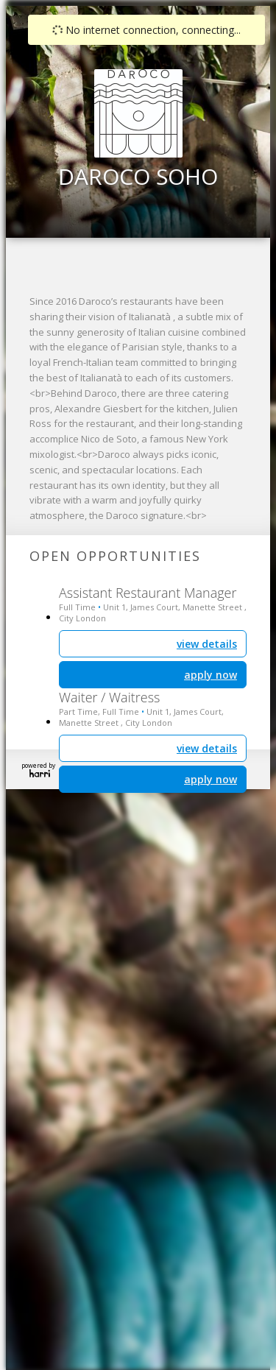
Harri (39, 773)
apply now (210, 779)
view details (207, 748)
